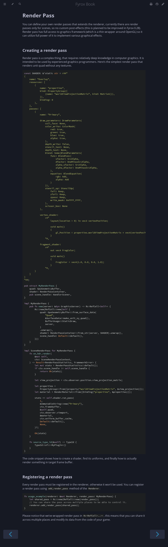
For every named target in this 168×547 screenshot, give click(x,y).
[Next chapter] (157, 534)
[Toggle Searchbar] (19, 4)
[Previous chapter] (10, 534)
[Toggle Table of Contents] (5, 4)
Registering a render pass (47, 476)
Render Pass (38, 15)
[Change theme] (12, 4)
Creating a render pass (44, 50)
